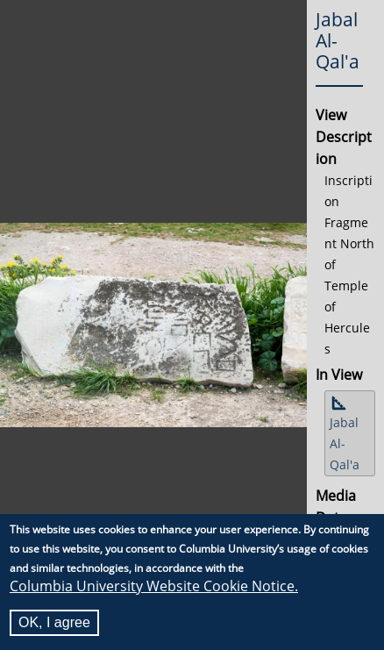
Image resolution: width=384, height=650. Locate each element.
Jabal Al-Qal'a (344, 443)
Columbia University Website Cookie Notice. (154, 586)
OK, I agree (54, 622)
